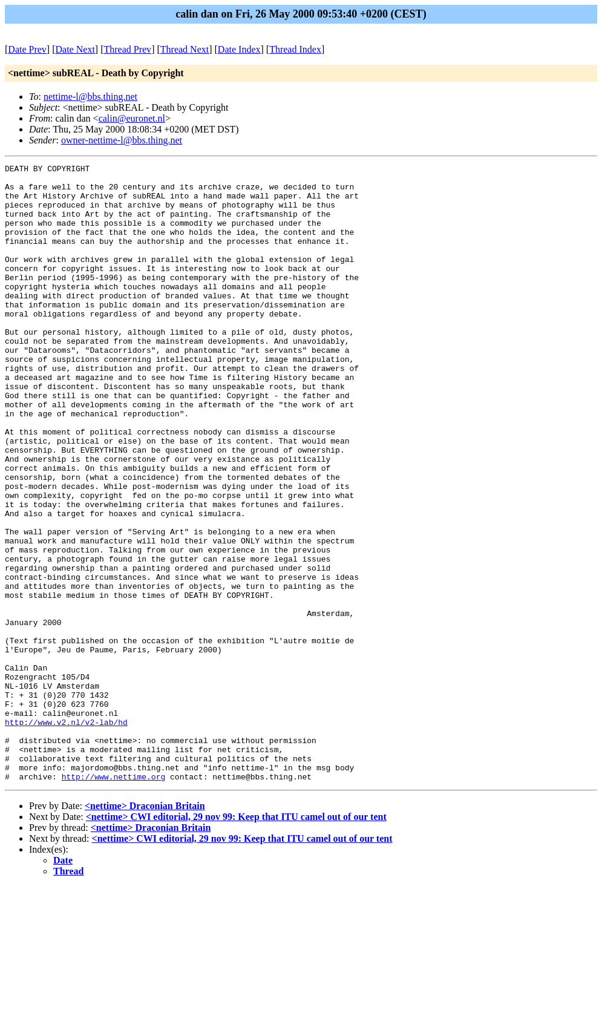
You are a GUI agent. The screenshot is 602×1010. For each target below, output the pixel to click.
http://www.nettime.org (114, 899)
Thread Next (184, 49)
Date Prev (27, 49)
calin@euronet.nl (132, 118)
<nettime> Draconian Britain (145, 929)
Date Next (75, 49)
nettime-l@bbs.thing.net (90, 96)
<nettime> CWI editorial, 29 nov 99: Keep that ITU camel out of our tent (236, 940)
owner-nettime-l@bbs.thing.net (121, 140)
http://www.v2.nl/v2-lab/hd (66, 834)
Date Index (239, 49)
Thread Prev (127, 49)
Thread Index (295, 49)
